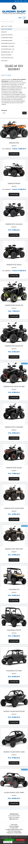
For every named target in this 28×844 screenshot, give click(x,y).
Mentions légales (14, 826)
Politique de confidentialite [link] (19, 842)
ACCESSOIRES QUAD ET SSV (8, 43)
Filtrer (24, 113)
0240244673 (14, 819)
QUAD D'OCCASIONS (6, 55)
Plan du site (14, 824)
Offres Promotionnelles (14, 831)
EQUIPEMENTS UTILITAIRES (7, 46)
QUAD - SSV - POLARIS (6, 26)
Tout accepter (9, 840)
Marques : (4, 110)
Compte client (14, 828)
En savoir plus (14, 154)
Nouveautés (4, 60)
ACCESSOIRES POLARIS (6, 37)
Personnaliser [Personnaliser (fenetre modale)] (8, 842)
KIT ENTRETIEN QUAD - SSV (7, 49)
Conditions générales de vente (14, 829)
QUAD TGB (3, 32)
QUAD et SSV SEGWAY (6, 29)
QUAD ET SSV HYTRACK (7, 35)
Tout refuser (20, 840)
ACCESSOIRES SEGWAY (6, 40)
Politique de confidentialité (14, 833)
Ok (26, 21)
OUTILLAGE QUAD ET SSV (7, 57)
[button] (25, 1)
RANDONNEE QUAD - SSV (7, 52)
